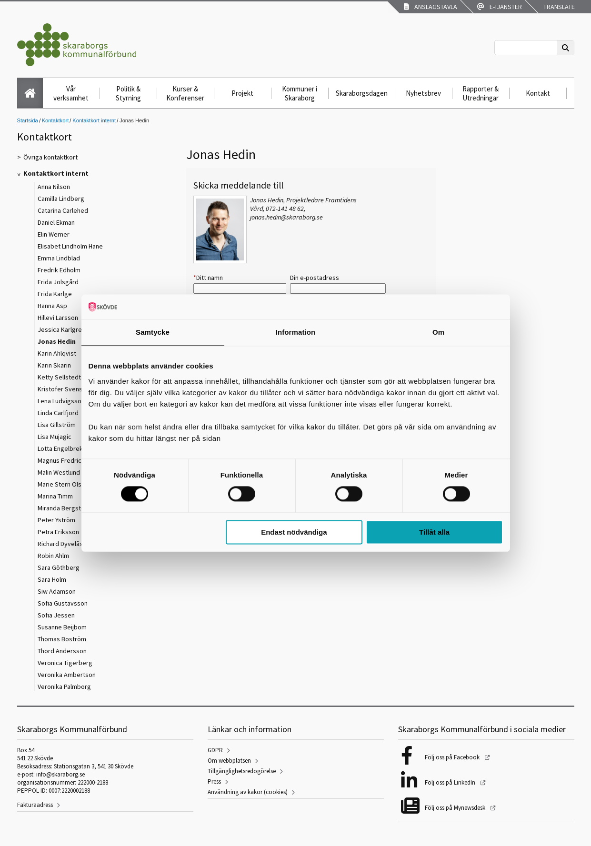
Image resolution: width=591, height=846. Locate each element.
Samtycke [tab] (153, 332)
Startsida (27, 120)
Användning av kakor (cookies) (248, 792)
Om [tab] (438, 332)
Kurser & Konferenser (185, 93)
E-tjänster (499, 6)
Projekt (242, 93)
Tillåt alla (434, 532)
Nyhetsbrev (423, 93)
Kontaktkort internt (94, 120)
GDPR (215, 750)
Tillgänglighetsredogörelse (242, 771)
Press (214, 781)
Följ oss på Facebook (453, 757)
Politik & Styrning (128, 93)
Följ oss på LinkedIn (451, 782)
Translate (558, 6)
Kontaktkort (55, 120)
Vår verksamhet (71, 93)
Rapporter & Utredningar (480, 93)
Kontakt (538, 93)
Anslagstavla (430, 6)
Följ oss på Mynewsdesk (456, 808)
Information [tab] (296, 332)
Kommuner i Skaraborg (299, 93)
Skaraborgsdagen (362, 93)
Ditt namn (208, 277)
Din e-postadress (314, 277)
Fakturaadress (35, 805)
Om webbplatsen (229, 760)
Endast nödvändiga (294, 532)
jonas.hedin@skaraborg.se (286, 217)
